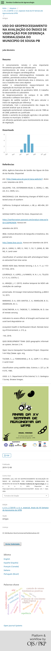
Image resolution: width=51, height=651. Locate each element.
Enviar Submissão (12, 544)
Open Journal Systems (13, 625)
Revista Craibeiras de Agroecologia (20, 2)
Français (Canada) (11, 566)
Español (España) (11, 563)
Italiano (7, 570)
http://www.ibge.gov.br (12, 242)
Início (4, 8)
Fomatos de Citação (11, 496)
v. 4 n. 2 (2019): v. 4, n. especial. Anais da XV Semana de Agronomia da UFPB (22, 12)
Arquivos (13, 8)
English (7, 559)
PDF (7, 455)
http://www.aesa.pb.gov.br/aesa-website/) (25, 179)
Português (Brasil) (11, 574)
